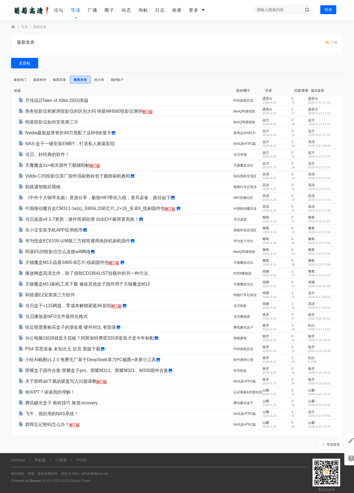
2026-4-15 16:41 (319, 383)
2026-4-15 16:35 (319, 405)
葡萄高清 (13, 27)
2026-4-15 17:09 (319, 210)
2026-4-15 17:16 (319, 135)
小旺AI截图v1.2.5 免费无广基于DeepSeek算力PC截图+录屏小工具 (90, 359)
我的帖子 (117, 80)
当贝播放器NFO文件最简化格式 (56, 316)
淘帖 (143, 10)
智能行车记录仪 (245, 187)
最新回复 (59, 80)
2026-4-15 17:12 (319, 178)
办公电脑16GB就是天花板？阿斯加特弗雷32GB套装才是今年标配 (89, 338)
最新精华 (39, 80)
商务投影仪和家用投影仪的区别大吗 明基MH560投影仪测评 (83, 111)
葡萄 (265, 217)
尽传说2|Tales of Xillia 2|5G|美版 (56, 100)
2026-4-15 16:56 (319, 286)
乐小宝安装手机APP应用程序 (54, 230)
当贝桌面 (240, 219)
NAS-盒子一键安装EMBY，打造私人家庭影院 (70, 143)
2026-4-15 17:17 (319, 124)
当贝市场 (240, 154)
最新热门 (20, 80)
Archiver (18, 460)
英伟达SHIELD (244, 133)
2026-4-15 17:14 (319, 156)
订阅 (333, 42)
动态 (126, 10)
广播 (93, 10)
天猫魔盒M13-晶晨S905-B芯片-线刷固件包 (67, 262)
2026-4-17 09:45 (319, 145)
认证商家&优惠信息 (247, 392)
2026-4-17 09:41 (319, 297)
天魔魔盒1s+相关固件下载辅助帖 (57, 165)
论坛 (59, 10)
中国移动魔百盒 (245, 208)
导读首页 (333, 444)
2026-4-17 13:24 (319, 329)
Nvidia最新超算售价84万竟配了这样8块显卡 (68, 132)
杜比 (311, 325)
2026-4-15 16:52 (319, 318)
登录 (328, 9)
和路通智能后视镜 (43, 186)
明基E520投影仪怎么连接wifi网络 (57, 251)
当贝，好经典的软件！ (47, 154)
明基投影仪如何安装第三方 (51, 122)
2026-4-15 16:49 (319, 340)
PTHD (81, 460)
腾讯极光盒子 (243, 327)
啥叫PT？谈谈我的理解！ (50, 392)
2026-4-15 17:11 (319, 189)
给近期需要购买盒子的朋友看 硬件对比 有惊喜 (70, 327)
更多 (194, 10)
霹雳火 (267, 99)
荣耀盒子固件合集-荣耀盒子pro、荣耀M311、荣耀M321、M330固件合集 (96, 370)
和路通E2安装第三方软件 (50, 294)
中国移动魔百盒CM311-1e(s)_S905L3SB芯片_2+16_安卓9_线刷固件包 (95, 208)
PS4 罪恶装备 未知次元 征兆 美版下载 (62, 348)
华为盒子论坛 (243, 241)
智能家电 (240, 338)
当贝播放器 (241, 317)
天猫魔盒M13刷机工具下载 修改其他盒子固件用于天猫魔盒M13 (87, 284)
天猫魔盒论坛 (243, 165)
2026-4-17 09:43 (319, 307)
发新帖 (24, 63)
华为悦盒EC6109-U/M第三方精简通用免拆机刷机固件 (77, 240)
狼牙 (265, 315)
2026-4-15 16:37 (319, 394)
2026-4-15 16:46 (319, 351)
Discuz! (35, 481)
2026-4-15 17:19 (319, 102)
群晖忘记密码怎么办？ (47, 424)
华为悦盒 (240, 371)
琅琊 (265, 271)
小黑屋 (61, 460)
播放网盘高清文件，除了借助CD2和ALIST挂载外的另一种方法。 (88, 273)
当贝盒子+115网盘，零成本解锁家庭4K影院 (68, 305)
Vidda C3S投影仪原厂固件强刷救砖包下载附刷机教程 (77, 176)
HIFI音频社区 (243, 198)
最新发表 (39, 27)
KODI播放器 (242, 273)
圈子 (109, 10)
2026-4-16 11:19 (319, 275)
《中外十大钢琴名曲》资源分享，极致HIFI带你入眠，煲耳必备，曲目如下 (98, 197)
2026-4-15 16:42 (319, 372)
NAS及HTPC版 (244, 144)
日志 (160, 10)
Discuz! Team (80, 481)
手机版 (40, 460)
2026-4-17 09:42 (319, 415)
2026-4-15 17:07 (319, 221)
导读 (76, 10)
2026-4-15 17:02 (319, 253)
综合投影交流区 (245, 176)
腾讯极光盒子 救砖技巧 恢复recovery (61, 402)
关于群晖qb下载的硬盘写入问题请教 (61, 381)
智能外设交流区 (245, 230)
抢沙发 (99, 80)
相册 (177, 10)
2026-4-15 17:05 (319, 232)
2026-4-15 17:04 (319, 243)
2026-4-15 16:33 (319, 426)
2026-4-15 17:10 (319, 199)
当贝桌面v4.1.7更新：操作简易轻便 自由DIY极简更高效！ (82, 219)
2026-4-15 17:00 (319, 264)
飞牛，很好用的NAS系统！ (52, 413)
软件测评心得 (243, 360)
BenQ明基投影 (244, 111)
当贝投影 (240, 306)
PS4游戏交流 (243, 100)
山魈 (265, 390)
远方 (265, 120)
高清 (311, 142)
